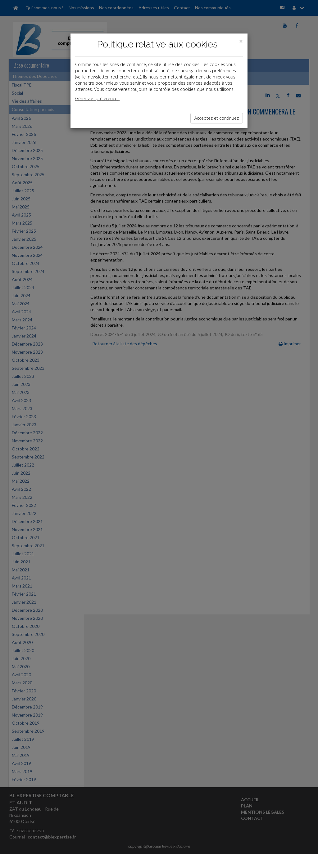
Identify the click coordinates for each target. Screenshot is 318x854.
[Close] (241, 41)
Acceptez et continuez (216, 118)
